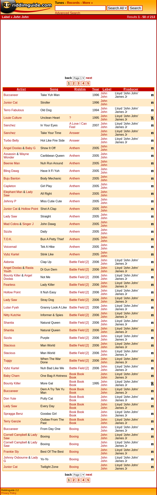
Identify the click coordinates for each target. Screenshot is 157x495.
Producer (131, 89)
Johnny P (10, 201)
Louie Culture (13, 117)
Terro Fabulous (14, 110)
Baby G (30, 148)
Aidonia (9, 262)
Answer (74, 133)
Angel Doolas (13, 148)
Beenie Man (12, 163)
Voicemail (10, 246)
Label (107, 89)
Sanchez (9, 125)
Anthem (74, 148)
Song (54, 89)
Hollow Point (29, 208)
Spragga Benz (13, 413)
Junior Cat (10, 102)
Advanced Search (67, 13)
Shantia (9, 322)
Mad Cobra (11, 224)
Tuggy (8, 360)
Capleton (10, 186)
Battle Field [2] (79, 262)
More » (87, 3)
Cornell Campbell (15, 434)
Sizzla (8, 231)
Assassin (10, 154)
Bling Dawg (11, 170)
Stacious (9, 345)
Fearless (9, 284)
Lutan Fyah (11, 307)
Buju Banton (12, 178)
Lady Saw (10, 216)
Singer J (28, 224)
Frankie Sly (11, 451)
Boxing (74, 428)
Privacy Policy (8, 493)
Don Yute (10, 398)
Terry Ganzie (12, 421)
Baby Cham (12, 375)
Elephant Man (13, 192)
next (89, 77)
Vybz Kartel (11, 254)
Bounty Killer (12, 275)
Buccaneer (11, 95)
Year (95, 89)
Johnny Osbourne (16, 457)
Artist (21, 89)
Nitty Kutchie (12, 315)
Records (73, 3)
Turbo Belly (11, 140)
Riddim (80, 89)
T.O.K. (8, 239)
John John (104, 95)
